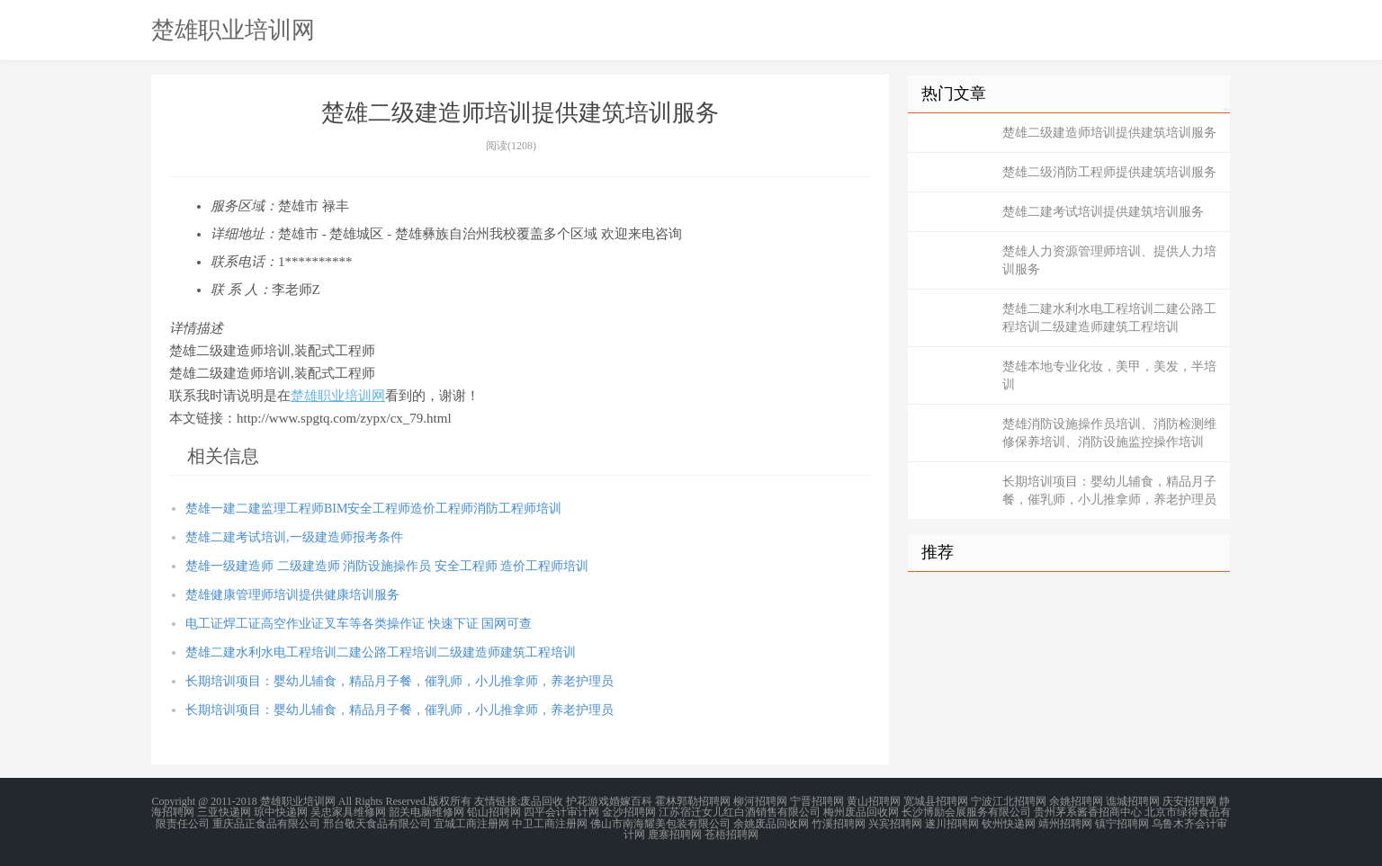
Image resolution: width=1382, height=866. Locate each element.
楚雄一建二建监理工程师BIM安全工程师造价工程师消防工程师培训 (373, 508)
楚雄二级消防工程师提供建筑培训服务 (1109, 172)
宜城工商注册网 (471, 823)
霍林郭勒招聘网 (693, 801)
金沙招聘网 (629, 812)
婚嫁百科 (630, 801)
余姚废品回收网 (771, 823)
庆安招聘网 (1189, 801)
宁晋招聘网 (817, 801)
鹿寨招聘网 (675, 833)
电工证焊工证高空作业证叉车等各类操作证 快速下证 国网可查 (358, 623)
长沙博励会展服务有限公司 (966, 812)
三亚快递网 (224, 812)
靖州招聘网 (1065, 823)
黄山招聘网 (874, 801)
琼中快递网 (281, 812)
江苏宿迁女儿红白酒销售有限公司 (740, 812)
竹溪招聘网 (839, 823)
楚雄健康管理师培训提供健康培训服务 (292, 595)
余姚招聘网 (1076, 801)
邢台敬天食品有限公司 (377, 823)
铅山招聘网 (494, 812)
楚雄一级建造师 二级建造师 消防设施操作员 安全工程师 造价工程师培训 (386, 566)
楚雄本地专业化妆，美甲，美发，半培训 (1109, 375)
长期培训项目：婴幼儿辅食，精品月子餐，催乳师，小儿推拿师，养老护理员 (399, 681)
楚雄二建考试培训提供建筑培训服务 (1103, 212)
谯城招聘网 (1133, 801)
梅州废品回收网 (861, 812)
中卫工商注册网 (550, 823)
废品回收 (541, 801)
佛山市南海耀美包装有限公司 (660, 823)
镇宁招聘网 (1122, 823)
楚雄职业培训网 (233, 29)
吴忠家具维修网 (348, 812)
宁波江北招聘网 (1008, 801)
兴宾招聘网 (895, 823)
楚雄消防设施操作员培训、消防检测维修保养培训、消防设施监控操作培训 (1109, 433)
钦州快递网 (1009, 823)
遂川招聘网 (952, 823)
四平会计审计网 (561, 812)
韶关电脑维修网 (426, 812)
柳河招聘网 (760, 801)
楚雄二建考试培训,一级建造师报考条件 (294, 537)
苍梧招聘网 (731, 833)
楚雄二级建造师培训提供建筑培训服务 (1109, 132)
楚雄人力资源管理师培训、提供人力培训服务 (1109, 260)
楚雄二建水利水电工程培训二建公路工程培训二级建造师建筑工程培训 (380, 652)
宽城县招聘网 (935, 801)
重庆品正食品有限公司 (266, 823)
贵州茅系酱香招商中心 (1088, 812)
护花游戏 (587, 801)
